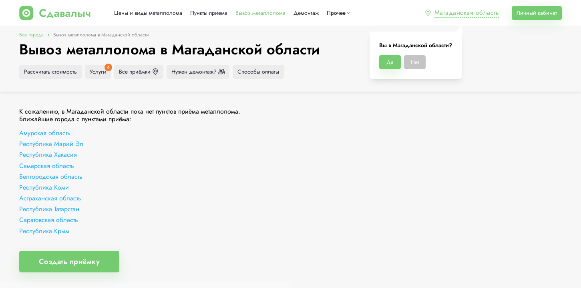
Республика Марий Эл (51, 144)
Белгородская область (50, 176)
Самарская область (46, 166)
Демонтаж (306, 13)
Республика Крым (44, 231)
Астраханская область (50, 198)
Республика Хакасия (48, 154)
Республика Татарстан (49, 209)
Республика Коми (44, 187)
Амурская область (44, 133)
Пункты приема (208, 13)
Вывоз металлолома (260, 13)
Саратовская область (48, 220)
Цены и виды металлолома (148, 13)
